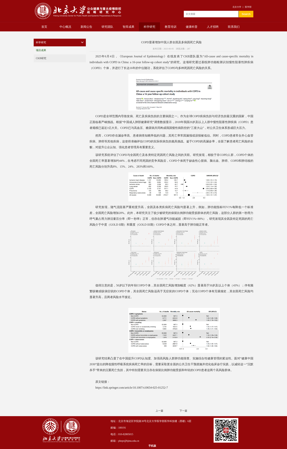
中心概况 (65, 26)
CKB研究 (41, 58)
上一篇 (159, 410)
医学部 (248, 7)
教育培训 (170, 26)
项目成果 (41, 50)
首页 (44, 26)
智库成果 (128, 26)
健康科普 (191, 26)
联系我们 (234, 26)
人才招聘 (213, 26)
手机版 (152, 445)
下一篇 (183, 410)
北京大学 (236, 7)
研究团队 (107, 26)
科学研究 (149, 26)
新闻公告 (86, 26)
